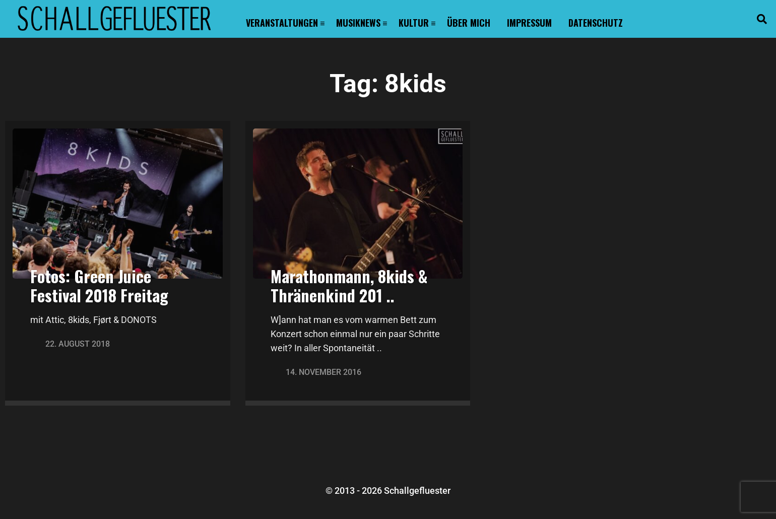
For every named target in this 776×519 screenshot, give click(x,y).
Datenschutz (595, 22)
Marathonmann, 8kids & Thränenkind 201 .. (349, 285)
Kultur (414, 22)
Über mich (468, 22)
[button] (762, 19)
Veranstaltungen (282, 22)
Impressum (529, 22)
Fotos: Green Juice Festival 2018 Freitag (99, 285)
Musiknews (358, 22)
